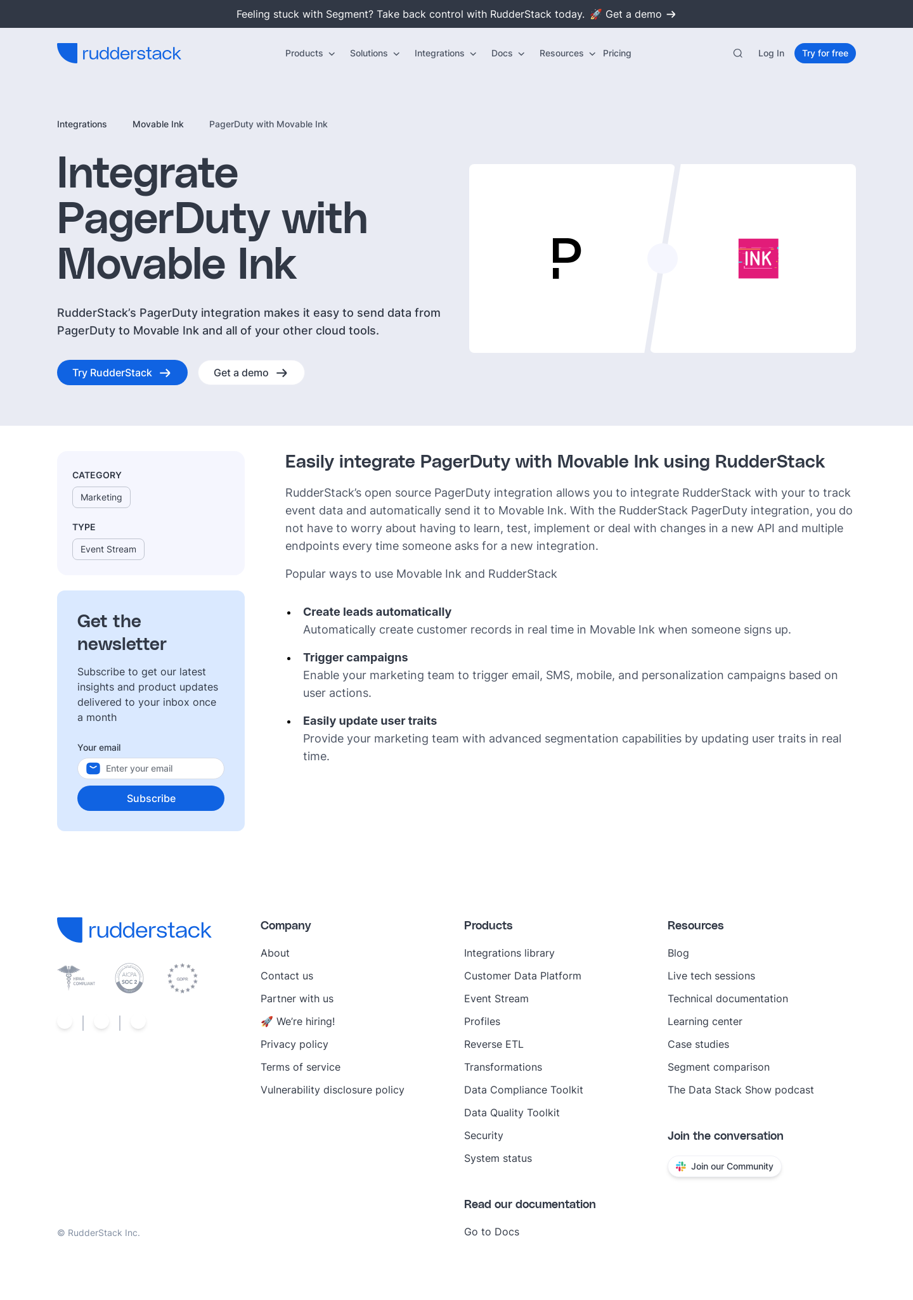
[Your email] (163, 768)
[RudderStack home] (119, 53)
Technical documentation (728, 998)
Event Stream (496, 998)
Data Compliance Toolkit (523, 1089)
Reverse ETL (494, 1044)
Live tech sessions (711, 975)
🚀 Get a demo (633, 14)
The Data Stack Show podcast (741, 1089)
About (275, 952)
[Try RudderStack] (122, 372)
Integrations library (509, 952)
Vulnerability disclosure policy (333, 1089)
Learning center (705, 1021)
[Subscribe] (150, 798)
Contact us (287, 975)
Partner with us (297, 998)
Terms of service (300, 1067)
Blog (678, 952)
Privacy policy (294, 1044)
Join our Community (725, 1166)
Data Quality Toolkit (512, 1112)
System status (498, 1158)
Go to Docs (491, 1231)
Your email (98, 747)
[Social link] (64, 1023)
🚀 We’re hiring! (298, 1021)
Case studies (698, 1044)
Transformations (503, 1067)
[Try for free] (825, 53)
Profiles (482, 1021)
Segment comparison (719, 1067)
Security (483, 1135)
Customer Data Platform (522, 975)
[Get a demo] (251, 372)
